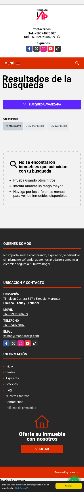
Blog (9, 390)
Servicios (12, 384)
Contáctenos (14, 402)
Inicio (9, 366)
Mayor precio (58, 126)
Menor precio (35, 126)
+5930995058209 (42, 37)
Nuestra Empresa (17, 396)
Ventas (10, 372)
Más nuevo (13, 126)
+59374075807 (45, 33)
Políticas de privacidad (21, 408)
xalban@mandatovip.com (21, 336)
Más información (21, 488)
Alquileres (12, 378)
